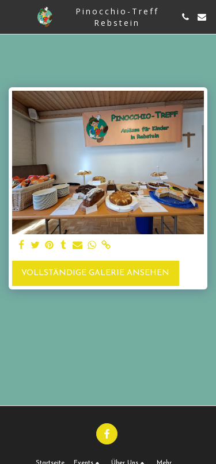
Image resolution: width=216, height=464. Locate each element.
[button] (12, 16)
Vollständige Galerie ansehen (95, 273)
